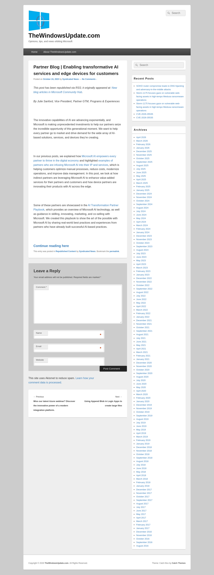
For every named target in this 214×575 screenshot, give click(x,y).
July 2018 (141, 465)
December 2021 (144, 320)
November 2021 (144, 324)
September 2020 (144, 373)
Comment (41, 287)
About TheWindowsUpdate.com (59, 52)
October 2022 (142, 285)
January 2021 (142, 359)
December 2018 (144, 447)
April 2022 (141, 306)
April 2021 (141, 348)
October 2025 (142, 158)
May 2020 (141, 387)
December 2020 (144, 362)
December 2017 (144, 489)
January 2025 (142, 190)
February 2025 (143, 186)
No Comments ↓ (89, 79)
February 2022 (143, 313)
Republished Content (66, 251)
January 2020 (142, 401)
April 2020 (141, 391)
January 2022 (142, 317)
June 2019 (141, 426)
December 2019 (144, 405)
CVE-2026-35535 (144, 114)
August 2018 (142, 461)
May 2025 (141, 176)
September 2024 (144, 204)
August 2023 (142, 250)
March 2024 (142, 225)
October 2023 (142, 243)
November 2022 (144, 281)
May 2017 (141, 514)
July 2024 (141, 211)
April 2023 (141, 264)
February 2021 (143, 355)
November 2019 (144, 408)
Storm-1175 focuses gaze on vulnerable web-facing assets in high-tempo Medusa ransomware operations (160, 96)
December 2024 (144, 193)
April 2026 (141, 137)
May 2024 (141, 218)
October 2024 (142, 200)
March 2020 (142, 394)
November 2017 (144, 493)
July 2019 (141, 422)
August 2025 (142, 165)
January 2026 (142, 148)
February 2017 (143, 524)
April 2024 (141, 222)
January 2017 (142, 528)
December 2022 (144, 278)
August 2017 (142, 503)
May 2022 (141, 303)
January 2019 (142, 443)
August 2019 (142, 419)
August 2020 (142, 377)
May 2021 (141, 345)
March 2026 (142, 141)
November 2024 (144, 197)
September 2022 (144, 289)
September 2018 (144, 458)
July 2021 (141, 338)
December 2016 (144, 531)
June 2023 (141, 257)
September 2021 (144, 331)
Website (40, 360)
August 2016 (142, 546)
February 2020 (143, 398)
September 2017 (144, 500)
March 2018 (142, 479)
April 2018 (141, 475)
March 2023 (142, 267)
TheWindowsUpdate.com (64, 35)
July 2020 (141, 380)
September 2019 (144, 415)
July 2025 (141, 169)
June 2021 (141, 341)
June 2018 (141, 468)
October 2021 (142, 327)
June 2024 (141, 215)
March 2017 (142, 521)
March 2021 (142, 352)
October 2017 (142, 496)
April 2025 (141, 179)
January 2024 (142, 232)
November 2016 (144, 535)
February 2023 (143, 271)
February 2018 (143, 482)
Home (34, 52)
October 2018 (142, 454)
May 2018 (141, 472)
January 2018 (142, 486)
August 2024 (142, 208)
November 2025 (144, 155)
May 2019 (141, 429)
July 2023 (141, 253)
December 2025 (144, 151)
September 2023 (144, 246)
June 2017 (141, 510)
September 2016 (144, 542)
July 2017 (141, 507)
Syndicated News (70, 79)
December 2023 (144, 236)
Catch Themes (179, 563)
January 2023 (142, 274)
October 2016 (142, 539)
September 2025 (144, 162)
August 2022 (142, 292)
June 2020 (141, 384)
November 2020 (144, 366)
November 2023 (144, 239)
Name (39, 333)
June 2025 (141, 172)
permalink (114, 251)
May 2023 (141, 260)
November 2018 (144, 450)
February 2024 (143, 229)
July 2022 (141, 296)
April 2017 (141, 517)
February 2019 (143, 440)
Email (38, 346)
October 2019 (142, 412)
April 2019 (141, 433)
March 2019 (142, 436)
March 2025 (142, 183)
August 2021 (142, 334)
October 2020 (142, 369)
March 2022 (142, 310)
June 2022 (141, 299)
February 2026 (143, 144)
